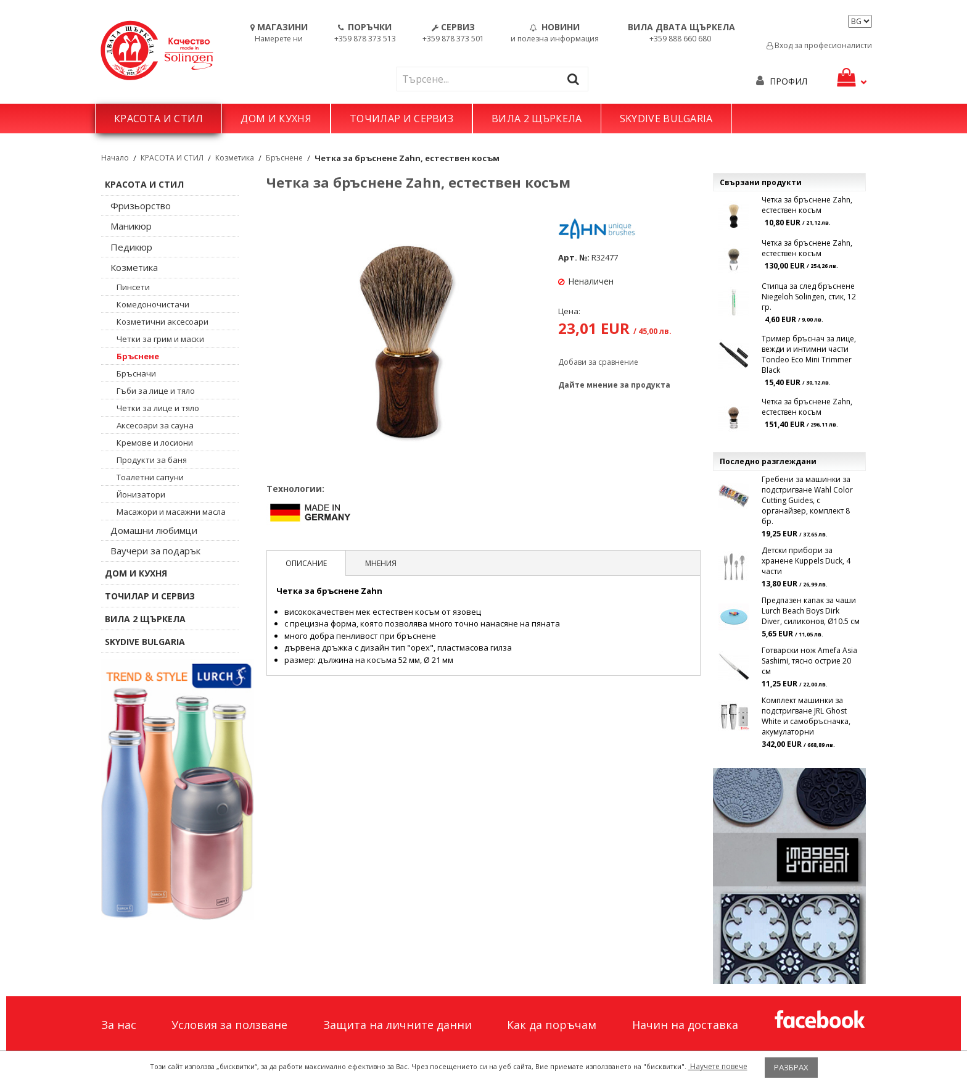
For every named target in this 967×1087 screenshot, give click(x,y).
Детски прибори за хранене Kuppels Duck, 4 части (806, 561)
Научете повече (717, 1066)
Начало (115, 157)
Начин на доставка (685, 1024)
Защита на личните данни (397, 1024)
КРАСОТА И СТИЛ (158, 118)
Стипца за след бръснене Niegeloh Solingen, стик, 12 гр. (809, 296)
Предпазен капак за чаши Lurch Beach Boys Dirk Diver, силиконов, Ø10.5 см (811, 611)
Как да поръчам (551, 1024)
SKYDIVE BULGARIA (666, 118)
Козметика (234, 157)
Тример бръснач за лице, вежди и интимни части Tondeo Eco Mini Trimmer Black (809, 354)
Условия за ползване (229, 1024)
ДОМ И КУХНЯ (276, 118)
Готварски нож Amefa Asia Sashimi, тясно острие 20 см (809, 661)
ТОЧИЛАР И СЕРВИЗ (401, 118)
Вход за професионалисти (819, 45)
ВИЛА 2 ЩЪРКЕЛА (537, 118)
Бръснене (284, 157)
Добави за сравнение (598, 362)
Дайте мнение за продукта (614, 385)
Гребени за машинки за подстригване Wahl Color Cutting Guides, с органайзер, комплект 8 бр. (807, 500)
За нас (118, 1024)
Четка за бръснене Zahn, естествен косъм (807, 204)
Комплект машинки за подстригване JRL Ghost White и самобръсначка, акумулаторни (806, 716)
